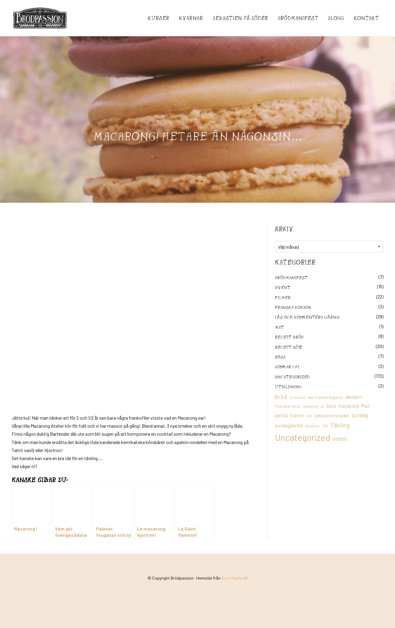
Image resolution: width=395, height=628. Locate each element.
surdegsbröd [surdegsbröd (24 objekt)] (288, 425)
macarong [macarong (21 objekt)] (348, 406)
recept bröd (289, 336)
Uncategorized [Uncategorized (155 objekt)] (302, 437)
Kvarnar (191, 18)
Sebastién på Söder (240, 18)
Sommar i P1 (287, 366)
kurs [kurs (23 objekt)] (331, 406)
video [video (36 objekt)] (340, 438)
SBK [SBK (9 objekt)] (309, 416)
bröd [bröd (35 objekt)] (281, 396)
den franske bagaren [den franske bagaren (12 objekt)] (325, 397)
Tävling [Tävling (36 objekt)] (340, 425)
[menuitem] (158, 18)
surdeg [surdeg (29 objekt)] (360, 415)
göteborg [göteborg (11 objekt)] (310, 406)
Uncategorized (292, 376)
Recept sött (288, 347)
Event (282, 287)
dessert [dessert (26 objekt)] (353, 397)
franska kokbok (293, 307)
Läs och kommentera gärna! (307, 316)
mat (279, 327)
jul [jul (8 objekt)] (322, 406)
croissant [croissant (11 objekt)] (297, 397)
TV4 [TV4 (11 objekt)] (325, 426)
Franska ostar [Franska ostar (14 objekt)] (288, 406)
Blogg (336, 18)
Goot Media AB (234, 577)
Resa (280, 356)
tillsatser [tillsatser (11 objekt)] (312, 426)
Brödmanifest (298, 18)
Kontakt (366, 18)
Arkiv (284, 228)
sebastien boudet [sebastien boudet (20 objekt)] (332, 415)
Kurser (158, 18)
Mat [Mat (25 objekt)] (365, 405)
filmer (283, 297)
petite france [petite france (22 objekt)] (289, 415)
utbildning (288, 386)
